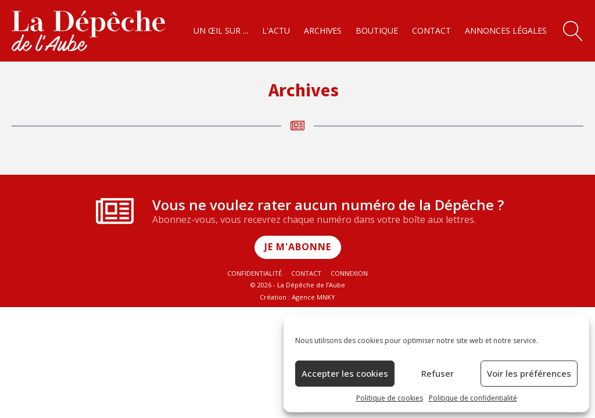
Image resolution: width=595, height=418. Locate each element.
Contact (431, 30)
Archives (323, 30)
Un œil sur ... (220, 30)
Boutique (377, 30)
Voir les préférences (529, 373)
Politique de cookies (389, 398)
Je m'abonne (297, 246)
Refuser (437, 373)
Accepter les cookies (345, 373)
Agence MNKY (313, 297)
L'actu (276, 30)
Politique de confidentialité (473, 398)
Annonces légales (506, 30)
